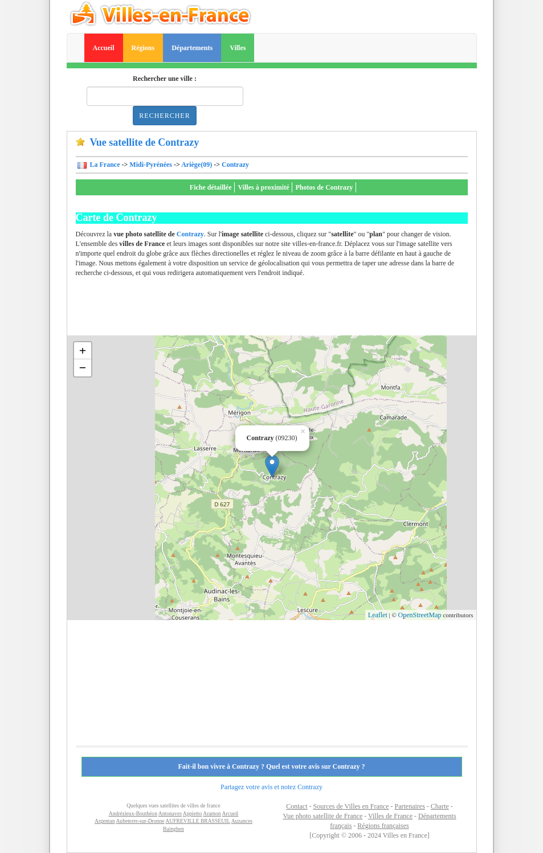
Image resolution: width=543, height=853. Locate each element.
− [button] (83, 367)
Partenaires (410, 806)
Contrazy (235, 165)
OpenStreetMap (420, 615)
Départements (192, 48)
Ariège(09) (196, 165)
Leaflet (377, 615)
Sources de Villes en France (351, 806)
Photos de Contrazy (324, 187)
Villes (238, 48)
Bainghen (173, 829)
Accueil (104, 48)
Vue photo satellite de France (322, 816)
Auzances (241, 821)
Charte (440, 806)
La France (104, 165)
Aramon (212, 813)
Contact (296, 806)
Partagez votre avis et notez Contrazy (271, 787)
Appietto (192, 813)
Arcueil (230, 813)
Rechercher (164, 116)
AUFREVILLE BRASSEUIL (197, 821)
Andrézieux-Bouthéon (133, 813)
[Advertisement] (283, 309)
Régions (143, 48)
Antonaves (170, 813)
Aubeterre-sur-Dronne (140, 821)
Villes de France (390, 816)
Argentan (105, 821)
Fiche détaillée (211, 187)
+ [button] (83, 350)
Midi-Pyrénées (150, 165)
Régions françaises (383, 826)
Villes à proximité (263, 187)
